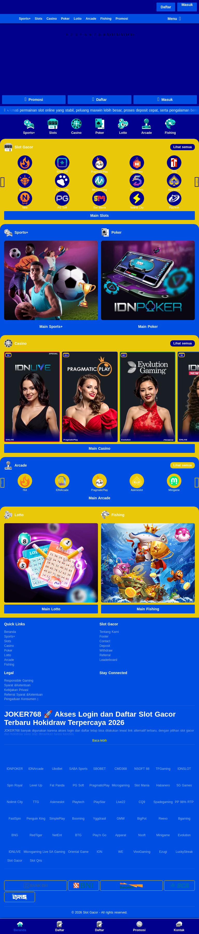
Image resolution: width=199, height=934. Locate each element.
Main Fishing (148, 609)
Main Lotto (51, 609)
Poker (65, 18)
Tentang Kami (109, 632)
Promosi (122, 18)
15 (132, 34)
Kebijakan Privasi (16, 690)
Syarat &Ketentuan (17, 685)
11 (114, 34)
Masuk (187, 5)
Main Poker (148, 326)
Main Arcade (99, 498)
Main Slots (99, 215)
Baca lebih (99, 740)
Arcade (91, 18)
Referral (105, 655)
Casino (51, 18)
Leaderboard (108, 660)
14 (128, 34)
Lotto (78, 18)
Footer (104, 636)
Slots (38, 18)
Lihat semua (182, 147)
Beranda (8, 18)
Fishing (105, 18)
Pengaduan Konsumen (20, 699)
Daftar (166, 7)
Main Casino (99, 448)
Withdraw (106, 650)
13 (123, 34)
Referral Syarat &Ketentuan (23, 694)
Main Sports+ (50, 326)
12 (118, 34)
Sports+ (25, 18)
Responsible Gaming (18, 680)
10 (109, 34)
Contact (105, 641)
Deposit (105, 646)
